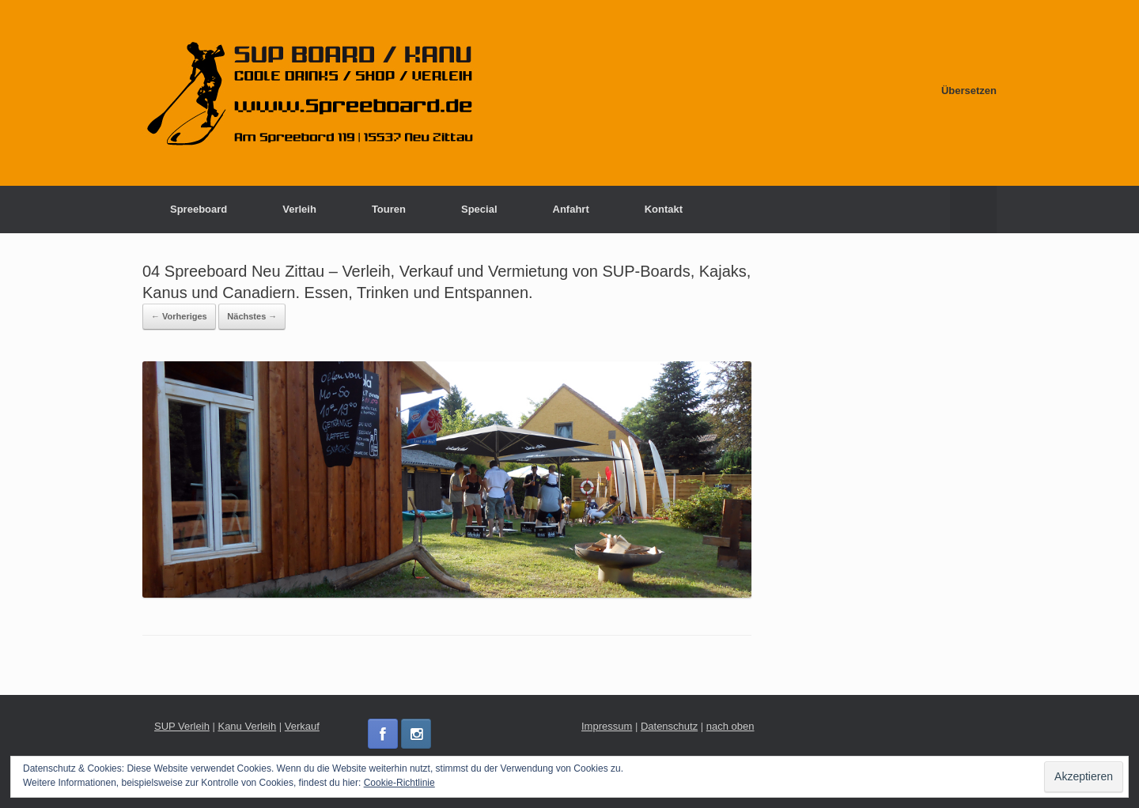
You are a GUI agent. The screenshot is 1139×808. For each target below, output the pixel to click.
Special (479, 209)
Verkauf (302, 726)
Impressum (606, 726)
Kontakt (664, 209)
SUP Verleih (182, 726)
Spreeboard (198, 209)
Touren (389, 209)
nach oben (730, 726)
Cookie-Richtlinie (399, 782)
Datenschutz (669, 726)
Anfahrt (571, 209)
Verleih (299, 209)
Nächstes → (252, 316)
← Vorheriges (179, 316)
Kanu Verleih (247, 726)
